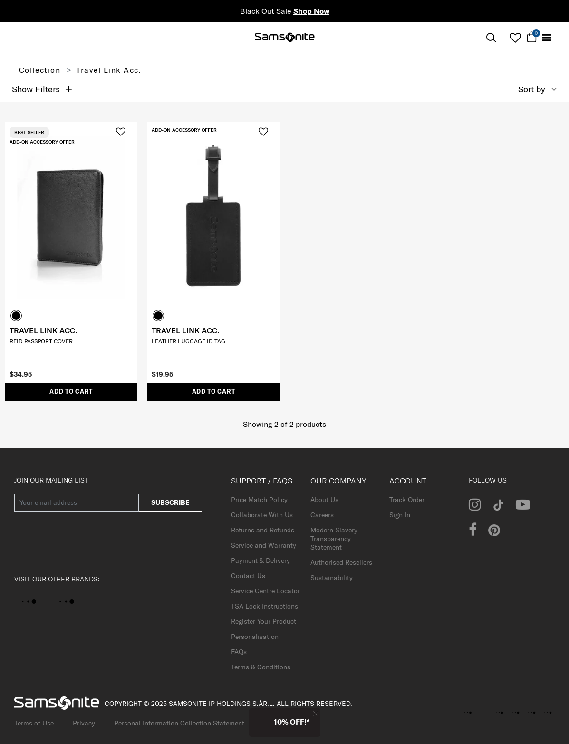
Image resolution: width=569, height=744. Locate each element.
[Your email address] (76, 503)
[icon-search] (490, 37)
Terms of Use (34, 723)
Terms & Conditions (260, 667)
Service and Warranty (263, 545)
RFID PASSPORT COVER (41, 341)
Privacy (84, 723)
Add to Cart (71, 391)
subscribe (170, 502)
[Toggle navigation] (546, 37)
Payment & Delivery (260, 560)
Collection (39, 70)
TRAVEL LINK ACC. (43, 330)
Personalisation (255, 636)
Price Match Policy (259, 499)
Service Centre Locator (265, 591)
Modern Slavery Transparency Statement (333, 538)
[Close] (315, 713)
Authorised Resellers (341, 562)
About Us (324, 499)
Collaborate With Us (262, 515)
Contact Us (248, 575)
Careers (322, 515)
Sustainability (331, 577)
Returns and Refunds (262, 530)
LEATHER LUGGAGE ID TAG (188, 341)
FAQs (239, 651)
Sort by (531, 89)
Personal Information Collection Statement (179, 723)
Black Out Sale (284, 11)
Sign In (399, 515)
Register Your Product (263, 621)
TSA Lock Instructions (264, 606)
